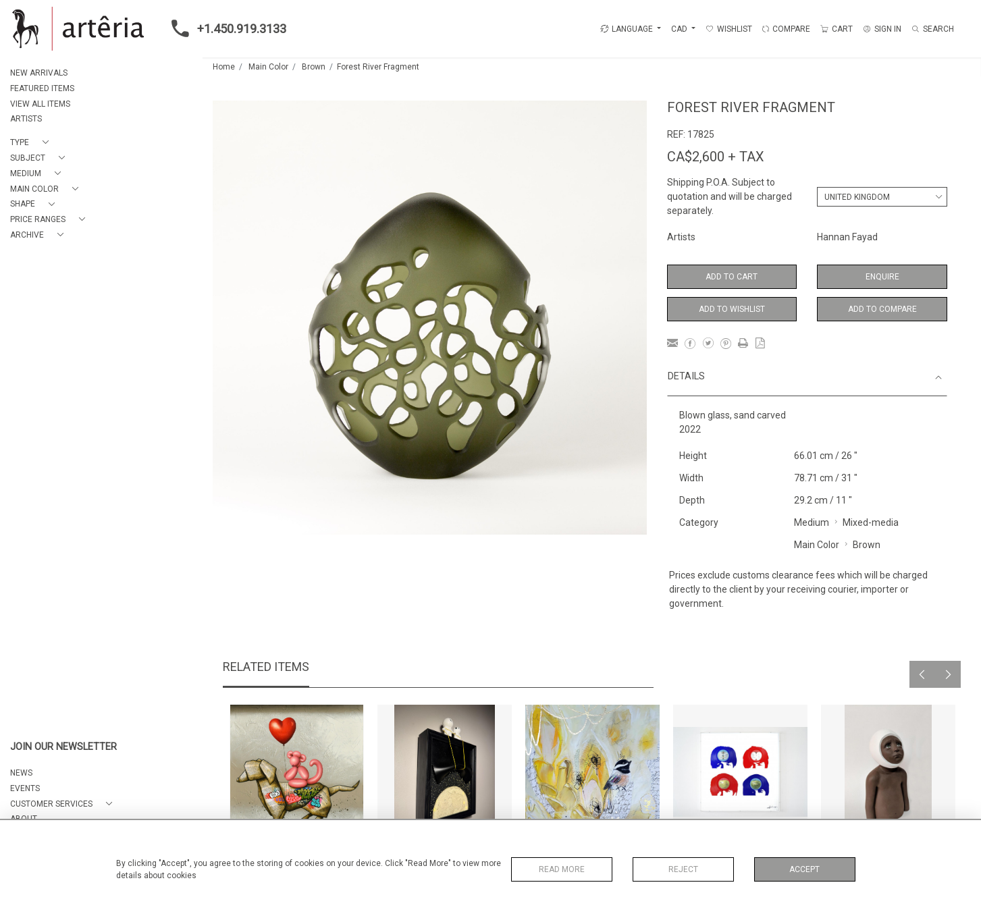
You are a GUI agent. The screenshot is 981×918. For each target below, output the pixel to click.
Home (224, 67)
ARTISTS (26, 119)
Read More (562, 869)
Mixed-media (871, 522)
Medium (811, 522)
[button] (32, 142)
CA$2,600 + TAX (715, 156)
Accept (804, 869)
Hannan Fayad (847, 237)
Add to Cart (732, 276)
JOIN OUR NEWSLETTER (63, 747)
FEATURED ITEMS (42, 88)
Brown (313, 67)
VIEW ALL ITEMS (40, 104)
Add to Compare (882, 309)
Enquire (882, 276)
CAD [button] (680, 29)
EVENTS (25, 788)
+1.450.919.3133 (224, 28)
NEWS (21, 773)
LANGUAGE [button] (626, 29)
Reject (683, 869)
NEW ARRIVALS (39, 73)
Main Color (268, 67)
